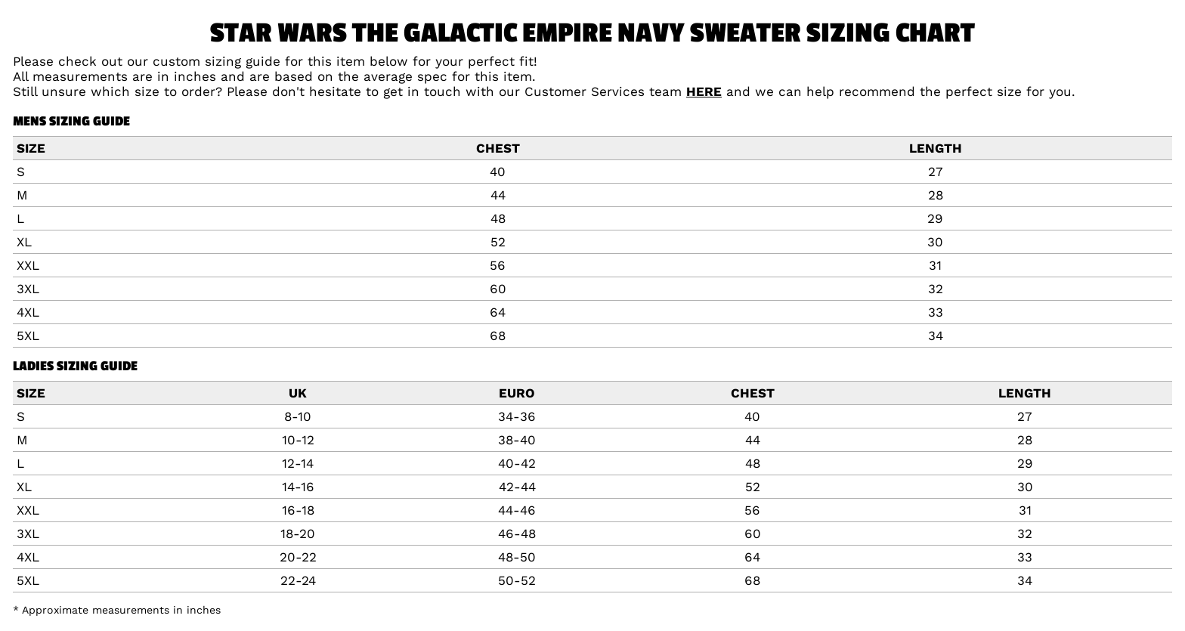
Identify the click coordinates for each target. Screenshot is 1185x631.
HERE (704, 91)
